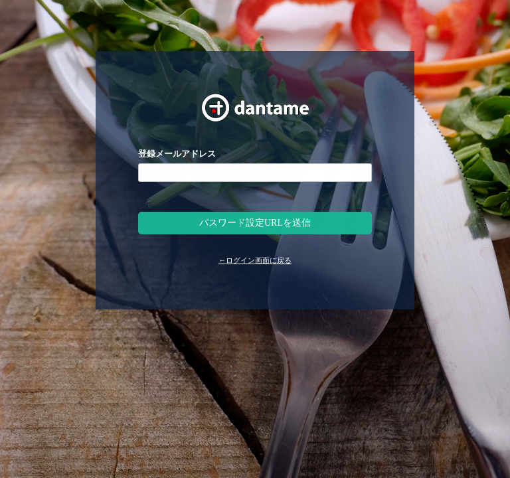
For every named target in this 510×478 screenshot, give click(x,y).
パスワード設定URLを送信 (255, 223)
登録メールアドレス (177, 154)
